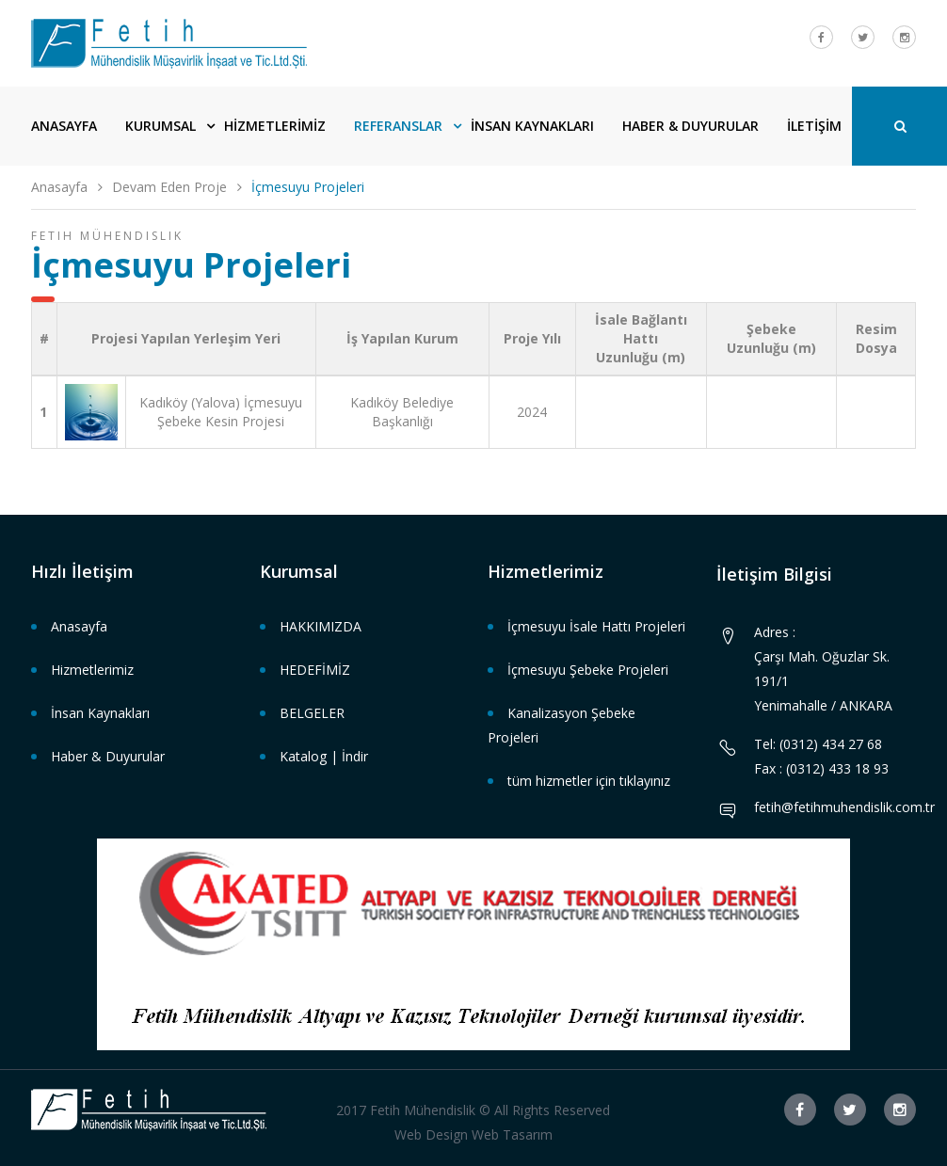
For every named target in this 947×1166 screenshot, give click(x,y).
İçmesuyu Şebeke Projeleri (587, 670)
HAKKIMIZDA (320, 626)
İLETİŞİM (814, 126)
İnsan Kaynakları (100, 713)
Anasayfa (59, 187)
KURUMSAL (160, 126)
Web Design (431, 1134)
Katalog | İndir (324, 756)
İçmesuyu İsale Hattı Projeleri (596, 626)
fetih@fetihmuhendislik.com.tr (844, 807)
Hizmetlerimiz (92, 670)
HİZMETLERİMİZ (275, 126)
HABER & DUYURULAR (690, 126)
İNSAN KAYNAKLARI (532, 126)
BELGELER (312, 713)
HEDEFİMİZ (315, 670)
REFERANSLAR (398, 126)
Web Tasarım (512, 1134)
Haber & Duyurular (108, 756)
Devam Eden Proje (169, 187)
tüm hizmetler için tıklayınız (588, 781)
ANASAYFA (64, 126)
